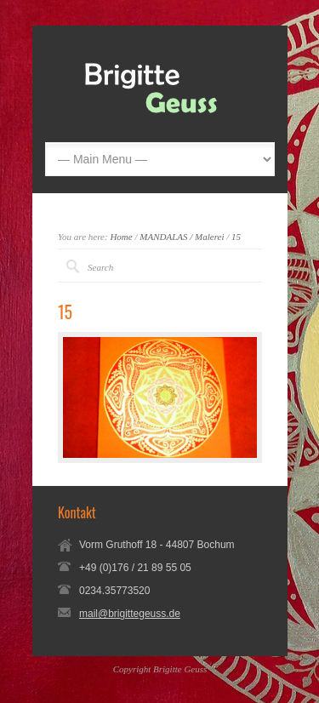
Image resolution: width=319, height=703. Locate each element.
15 (236, 236)
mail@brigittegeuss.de (129, 614)
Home (121, 236)
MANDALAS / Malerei (182, 236)
